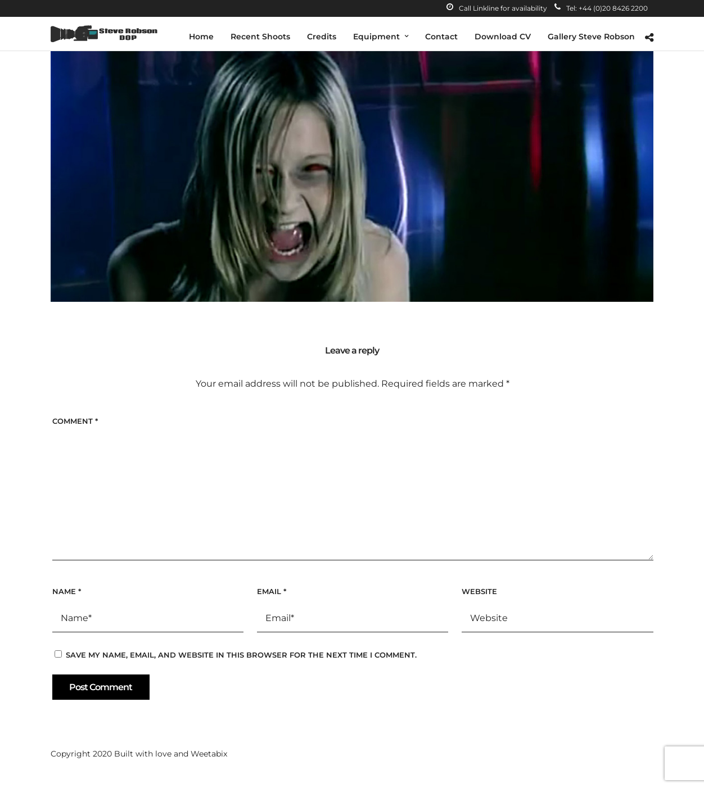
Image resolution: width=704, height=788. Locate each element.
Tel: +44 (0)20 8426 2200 (601, 8)
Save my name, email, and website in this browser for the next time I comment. (241, 654)
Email (271, 591)
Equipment (376, 36)
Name (66, 591)
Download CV (503, 36)
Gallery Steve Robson (591, 36)
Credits (321, 36)
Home (201, 36)
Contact (441, 36)
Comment (75, 420)
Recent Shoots (260, 36)
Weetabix (209, 754)
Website (479, 591)
